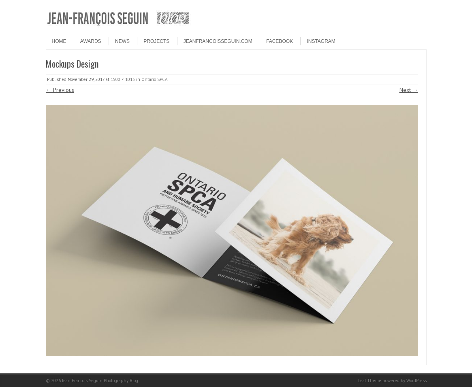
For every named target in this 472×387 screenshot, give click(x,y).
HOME (59, 41)
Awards (90, 41)
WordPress (416, 380)
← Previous (60, 90)
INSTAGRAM (321, 41)
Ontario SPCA (154, 79)
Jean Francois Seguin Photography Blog (100, 380)
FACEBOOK (279, 41)
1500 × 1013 (123, 79)
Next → (408, 90)
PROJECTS (156, 41)
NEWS (122, 41)
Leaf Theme (369, 380)
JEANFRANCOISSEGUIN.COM (218, 41)
